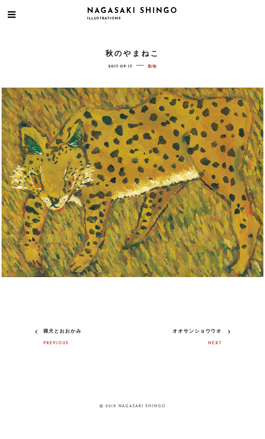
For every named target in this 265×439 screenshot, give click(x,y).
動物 (152, 67)
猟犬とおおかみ (62, 331)
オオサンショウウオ (197, 331)
